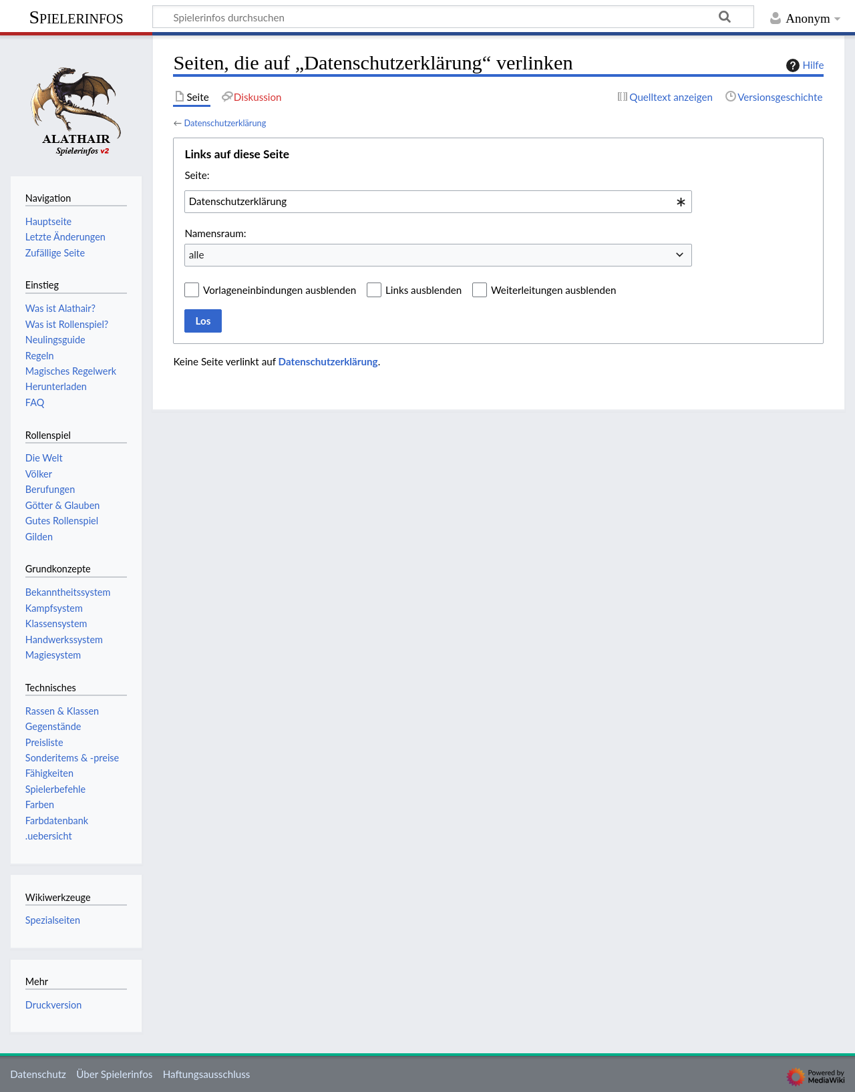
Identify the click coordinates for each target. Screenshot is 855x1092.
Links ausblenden (423, 290)
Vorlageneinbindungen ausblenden (279, 290)
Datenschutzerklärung (225, 123)
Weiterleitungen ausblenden (553, 290)
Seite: (196, 175)
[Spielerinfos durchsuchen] (453, 16)
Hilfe (803, 65)
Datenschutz (38, 1074)
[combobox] (438, 201)
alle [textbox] (196, 254)
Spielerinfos (76, 17)
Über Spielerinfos (114, 1074)
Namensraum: (215, 233)
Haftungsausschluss (206, 1074)
